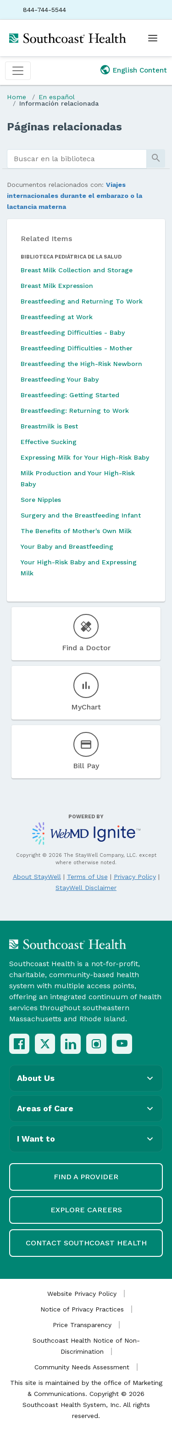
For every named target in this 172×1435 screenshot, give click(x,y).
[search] (77, 159)
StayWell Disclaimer (86, 887)
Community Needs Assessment (81, 1367)
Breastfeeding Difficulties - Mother (77, 348)
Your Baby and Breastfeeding (67, 546)
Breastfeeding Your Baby (60, 379)
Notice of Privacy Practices (82, 1309)
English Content (140, 70)
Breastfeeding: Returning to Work (75, 410)
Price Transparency (82, 1324)
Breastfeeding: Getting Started (70, 395)
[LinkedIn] (71, 1044)
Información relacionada (59, 103)
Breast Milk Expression (57, 285)
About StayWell (37, 876)
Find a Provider (86, 1176)
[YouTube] (122, 1044)
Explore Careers (86, 1209)
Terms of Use (87, 876)
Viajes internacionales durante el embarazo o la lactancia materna (74, 195)
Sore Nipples (41, 499)
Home (16, 97)
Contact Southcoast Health (86, 1242)
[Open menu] (153, 38)
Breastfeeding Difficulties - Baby (73, 332)
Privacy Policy (135, 876)
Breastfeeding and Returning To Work (82, 301)
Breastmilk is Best (49, 426)
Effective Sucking (49, 441)
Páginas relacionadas (64, 126)
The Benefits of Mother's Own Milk (76, 531)
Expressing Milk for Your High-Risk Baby (85, 457)
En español (57, 97)
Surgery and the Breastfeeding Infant (81, 515)
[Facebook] (19, 1044)
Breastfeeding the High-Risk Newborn (81, 363)
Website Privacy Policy (82, 1293)
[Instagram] (96, 1044)
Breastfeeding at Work (57, 317)
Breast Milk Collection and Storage (77, 270)
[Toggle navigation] (18, 71)
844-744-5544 (44, 9)
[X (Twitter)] (45, 1044)
